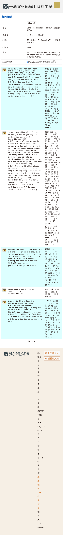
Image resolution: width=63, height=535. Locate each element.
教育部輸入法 (52, 353)
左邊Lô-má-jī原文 (34, 62)
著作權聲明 (39, 500)
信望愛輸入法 (52, 358)
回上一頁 (31, 23)
